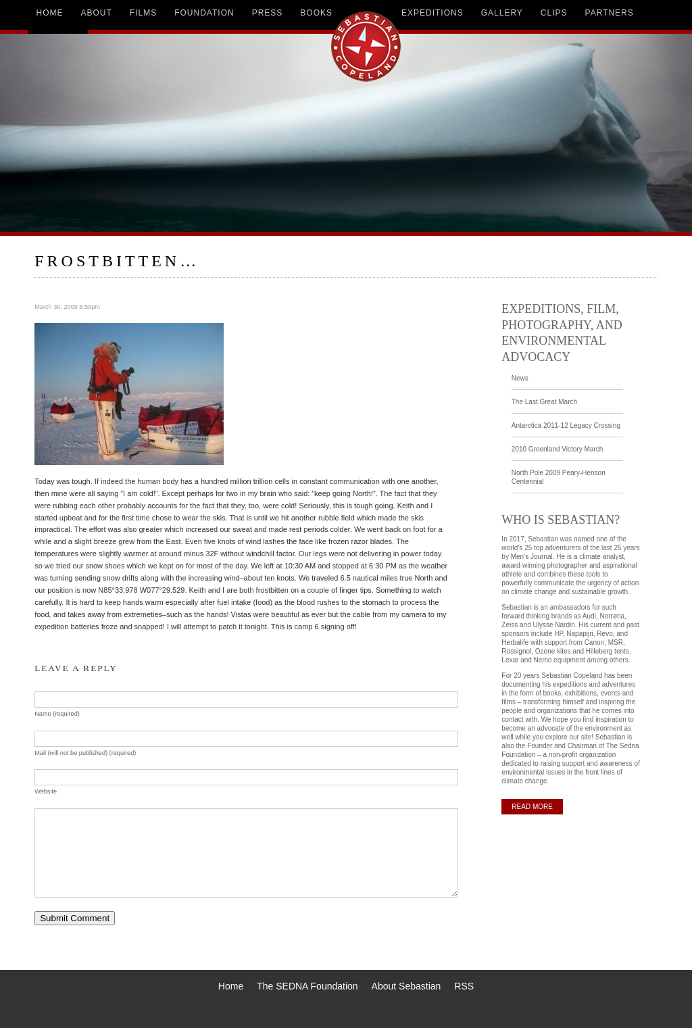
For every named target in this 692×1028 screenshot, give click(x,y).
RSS (464, 986)
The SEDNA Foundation (307, 986)
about (96, 13)
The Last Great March (544, 402)
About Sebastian (406, 986)
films (143, 13)
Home (230, 986)
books (316, 13)
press (267, 13)
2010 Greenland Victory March (557, 449)
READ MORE (532, 806)
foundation (204, 13)
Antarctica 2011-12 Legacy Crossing (566, 425)
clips (554, 13)
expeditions (432, 13)
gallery (502, 13)
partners (609, 13)
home (50, 13)
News (520, 378)
